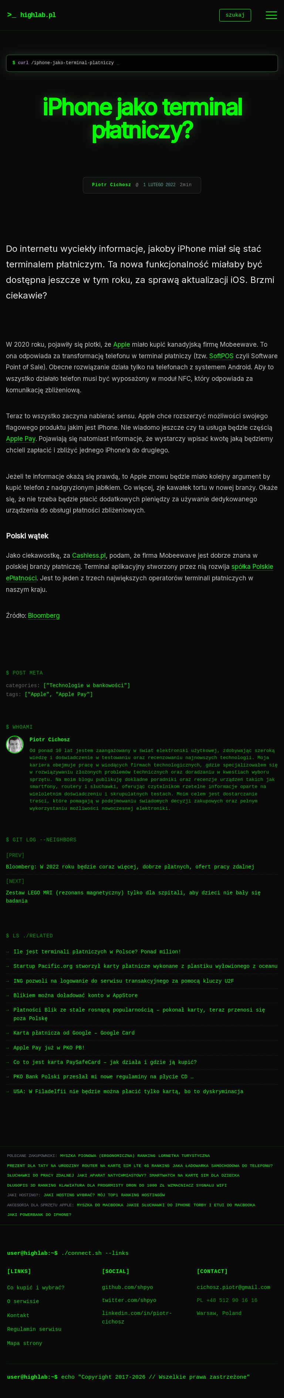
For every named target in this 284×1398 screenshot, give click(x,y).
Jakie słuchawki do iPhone (158, 1206)
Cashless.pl (89, 556)
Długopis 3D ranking (31, 1186)
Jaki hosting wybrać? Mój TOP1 (81, 1196)
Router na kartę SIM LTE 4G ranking (126, 1167)
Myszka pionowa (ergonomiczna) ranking (107, 1157)
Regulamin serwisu (34, 1330)
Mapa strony (24, 1344)
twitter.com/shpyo (129, 1301)
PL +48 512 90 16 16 (227, 1301)
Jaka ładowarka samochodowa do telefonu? (223, 1167)
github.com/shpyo (127, 1288)
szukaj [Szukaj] (235, 15)
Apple (121, 345)
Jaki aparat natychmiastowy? (111, 1176)
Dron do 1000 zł (145, 1186)
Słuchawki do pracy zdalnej (40, 1176)
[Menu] (271, 16)
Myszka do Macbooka (100, 1206)
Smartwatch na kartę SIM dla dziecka (194, 1176)
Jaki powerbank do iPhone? (39, 1216)
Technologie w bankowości (87, 686)
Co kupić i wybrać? (35, 1289)
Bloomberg (44, 616)
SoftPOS (221, 357)
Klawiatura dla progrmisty (91, 1186)
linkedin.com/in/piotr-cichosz (137, 1319)
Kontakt (18, 1316)
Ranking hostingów (143, 1196)
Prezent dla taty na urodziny (43, 1167)
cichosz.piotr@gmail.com (233, 1288)
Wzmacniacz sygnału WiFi (197, 1186)
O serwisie (23, 1302)
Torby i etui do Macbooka (224, 1206)
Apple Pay (21, 440)
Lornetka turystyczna (184, 1157)
